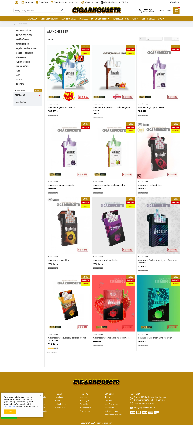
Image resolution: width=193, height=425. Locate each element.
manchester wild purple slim (105, 260)
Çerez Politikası (9, 406)
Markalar (20, 95)
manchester (53, 103)
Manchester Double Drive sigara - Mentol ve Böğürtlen (157, 261)
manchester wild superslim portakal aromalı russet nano (67, 338)
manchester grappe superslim (151, 107)
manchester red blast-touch (150, 185)
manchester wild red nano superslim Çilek (111, 337)
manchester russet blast (59, 260)
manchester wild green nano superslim (155, 337)
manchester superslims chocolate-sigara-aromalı (111, 108)
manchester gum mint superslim (62, 107)
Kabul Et (9, 411)
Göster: (168, 39)
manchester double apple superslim (109, 185)
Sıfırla (39, 90)
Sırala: (142, 39)
